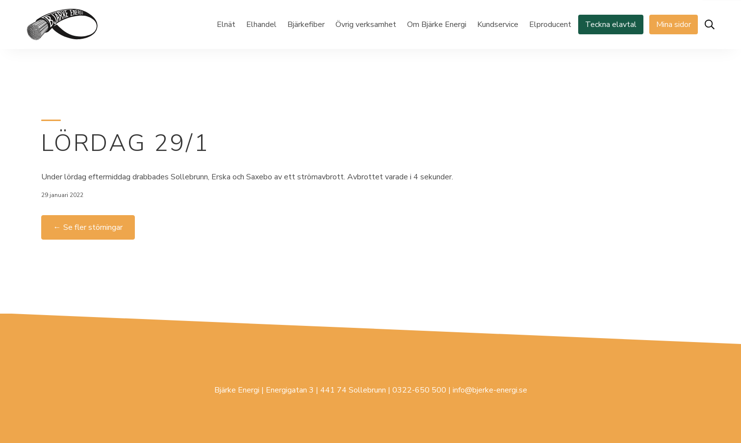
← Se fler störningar (88, 227)
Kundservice (497, 24)
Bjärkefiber (306, 24)
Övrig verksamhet (365, 24)
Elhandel (261, 24)
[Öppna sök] (709, 24)
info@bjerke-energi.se (490, 390)
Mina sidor (673, 24)
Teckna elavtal (611, 24)
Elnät (226, 24)
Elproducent (550, 24)
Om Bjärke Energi (436, 24)
